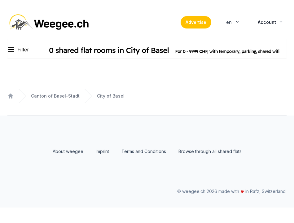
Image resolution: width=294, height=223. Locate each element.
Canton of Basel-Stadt (55, 95)
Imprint (102, 151)
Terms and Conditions (143, 151)
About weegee (68, 151)
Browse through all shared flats (210, 151)
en (233, 22)
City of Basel (111, 95)
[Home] (49, 22)
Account (271, 22)
